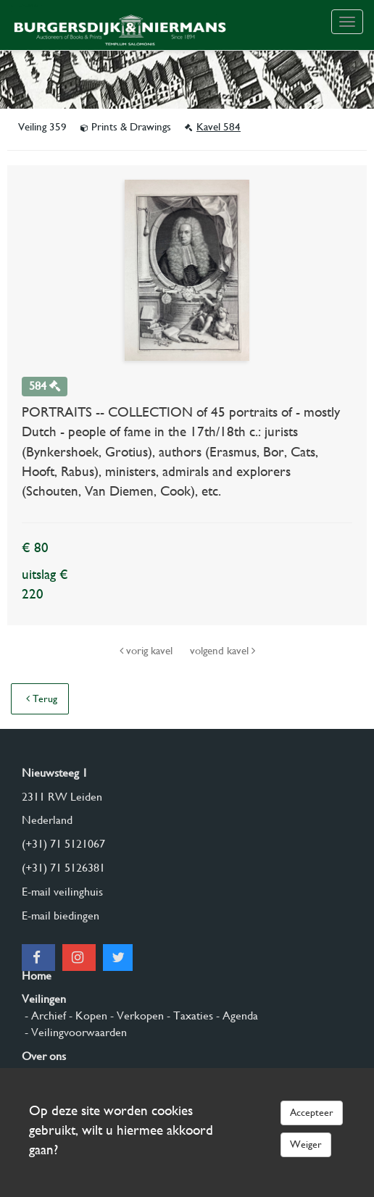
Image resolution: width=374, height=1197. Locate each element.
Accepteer (311, 1112)
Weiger (306, 1144)
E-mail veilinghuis (62, 891)
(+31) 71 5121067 (63, 844)
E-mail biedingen (60, 915)
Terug (41, 698)
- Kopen (86, 1015)
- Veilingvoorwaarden (74, 1032)
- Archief (44, 1015)
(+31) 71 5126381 (63, 868)
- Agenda (235, 1015)
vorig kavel (147, 650)
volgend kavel (222, 650)
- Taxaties (188, 1015)
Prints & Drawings (127, 126)
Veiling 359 (44, 126)
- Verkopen (135, 1015)
